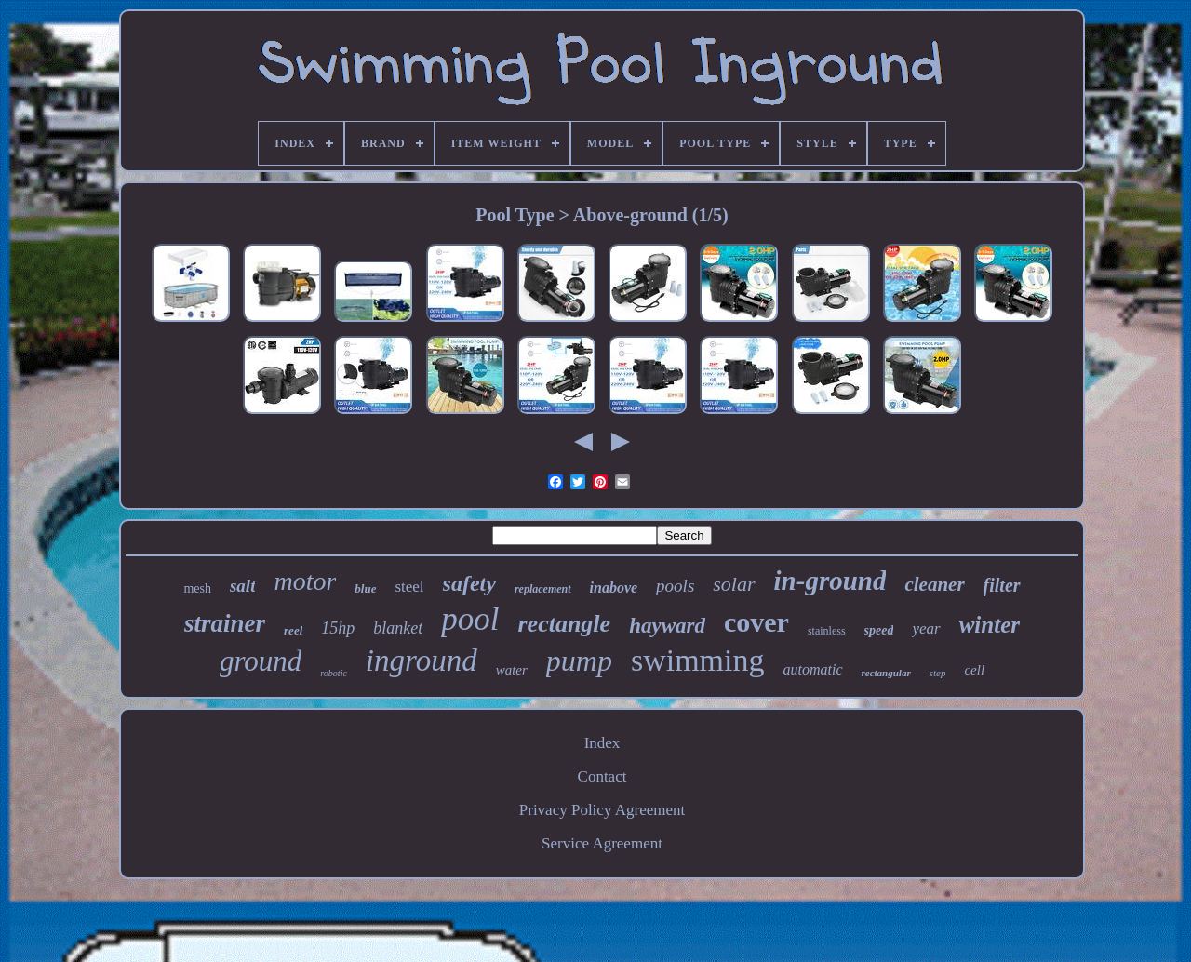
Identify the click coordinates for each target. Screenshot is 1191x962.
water (512, 669)
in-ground (830, 580)
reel (293, 630)
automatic (813, 669)
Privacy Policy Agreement (602, 810)
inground (421, 660)
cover (756, 622)
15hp (338, 628)
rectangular (886, 672)
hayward (667, 625)
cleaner (934, 584)
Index (602, 743)
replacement (543, 588)
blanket (397, 628)
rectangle (563, 623)
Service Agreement (602, 843)
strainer (224, 623)
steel (409, 586)
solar (734, 583)
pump (579, 660)
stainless (827, 630)
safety (469, 583)
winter (989, 624)
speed (879, 630)
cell (974, 669)
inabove (614, 587)
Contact (602, 776)
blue (365, 588)
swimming (698, 660)
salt (242, 585)
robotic (333, 673)
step (938, 672)
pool (470, 619)
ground (260, 661)
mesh (197, 588)
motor (305, 581)
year (926, 628)
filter (1002, 585)
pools (675, 585)
